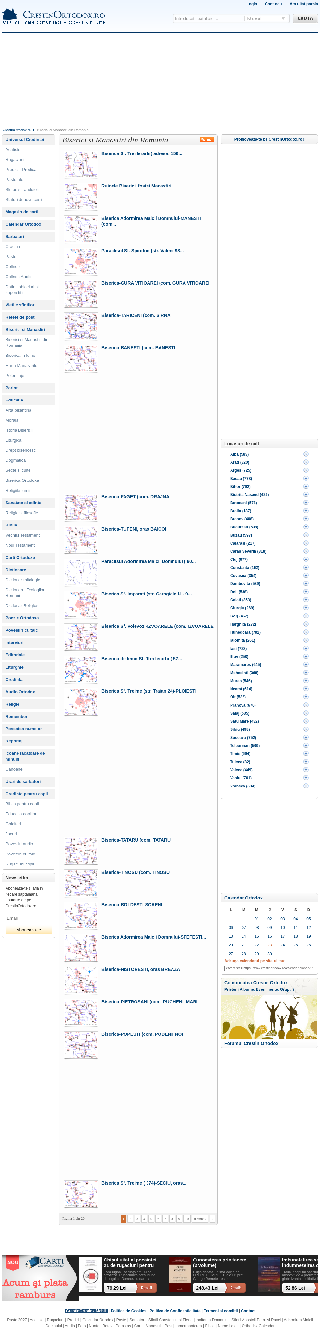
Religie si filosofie (22, 512)
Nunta (94, 1326)
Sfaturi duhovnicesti (24, 199)
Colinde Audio (18, 276)
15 (257, 936)
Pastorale (14, 179)
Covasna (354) (243, 575)
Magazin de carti (22, 211)
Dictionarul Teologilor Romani (25, 592)
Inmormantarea (188, 1326)
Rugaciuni (15, 159)
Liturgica (13, 440)
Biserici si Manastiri (25, 329)
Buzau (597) (241, 535)
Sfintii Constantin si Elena (170, 1320)
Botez (107, 1326)
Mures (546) (241, 681)
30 (269, 954)
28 (244, 954)
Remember (16, 716)
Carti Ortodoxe (20, 557)
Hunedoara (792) (245, 632)
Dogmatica (16, 460)
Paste (11, 256)
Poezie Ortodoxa (22, 618)
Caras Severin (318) (248, 551)
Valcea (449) (241, 770)
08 (257, 927)
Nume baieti (228, 1326)
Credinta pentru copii (27, 793)
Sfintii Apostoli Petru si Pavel (256, 1320)
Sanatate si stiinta (23, 502)
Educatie (14, 400)
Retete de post (20, 317)
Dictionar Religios (22, 605)
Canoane (14, 769)
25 (295, 945)
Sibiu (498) (240, 729)
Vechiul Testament (23, 535)
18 (295, 936)
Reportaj (14, 741)
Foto (82, 1326)
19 (308, 936)
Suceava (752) (243, 737)
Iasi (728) (238, 648)
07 (244, 927)
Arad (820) (239, 462)
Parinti (12, 387)
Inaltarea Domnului (212, 1320)
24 (282, 945)
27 (231, 954)
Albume (247, 989)
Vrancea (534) (242, 786)
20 (231, 945)
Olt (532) (238, 697)
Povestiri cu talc (22, 630)
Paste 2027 (17, 1320)
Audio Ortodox (20, 691)
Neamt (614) (241, 689)
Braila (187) (240, 511)
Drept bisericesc (21, 450)
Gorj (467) (239, 616)
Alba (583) (239, 454)
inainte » (200, 1219)
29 (257, 954)
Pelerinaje (15, 375)
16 (269, 936)
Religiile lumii (18, 490)
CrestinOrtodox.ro (17, 130)
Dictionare (16, 569)
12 (308, 927)
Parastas (123, 1326)
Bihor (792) (240, 486)
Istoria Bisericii (19, 430)
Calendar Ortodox (243, 897)
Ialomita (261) (242, 640)
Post (168, 1326)
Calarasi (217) (242, 543)
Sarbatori (15, 236)
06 (231, 927)
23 (269, 945)
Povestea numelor (24, 728)
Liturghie (15, 667)
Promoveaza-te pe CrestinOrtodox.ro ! (269, 139)
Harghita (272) (243, 624)
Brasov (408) (242, 519)
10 (187, 1219)
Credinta (14, 679)
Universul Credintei (25, 139)
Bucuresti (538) (244, 527)
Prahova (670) (243, 705)
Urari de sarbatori (23, 781)
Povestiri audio (19, 844)
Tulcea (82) (240, 762)
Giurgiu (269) (242, 608)
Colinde (13, 266)
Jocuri (11, 833)
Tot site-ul (254, 18)
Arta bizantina (18, 410)
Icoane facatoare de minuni (25, 756)
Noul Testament (20, 545)
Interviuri (15, 642)
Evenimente (267, 989)
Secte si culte (18, 470)
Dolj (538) (239, 592)
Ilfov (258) (239, 656)
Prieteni (231, 989)
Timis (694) (240, 754)
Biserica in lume (20, 355)
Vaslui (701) (241, 778)
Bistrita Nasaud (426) (249, 494)
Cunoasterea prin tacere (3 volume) (219, 1262)
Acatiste (13, 149)
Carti (138, 1326)
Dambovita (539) (245, 584)
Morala (12, 420)
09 (269, 927)
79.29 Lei (117, 1288)
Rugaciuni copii (20, 864)
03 (282, 919)
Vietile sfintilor (20, 304)
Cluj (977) (239, 559)
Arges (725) (240, 470)
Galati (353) (240, 600)
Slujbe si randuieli (22, 189)
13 (231, 936)
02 (269, 919)
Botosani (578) (243, 503)
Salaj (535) (239, 713)
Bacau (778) (241, 478)
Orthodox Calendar (258, 1326)
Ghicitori (13, 823)
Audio (70, 1326)
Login (251, 4)
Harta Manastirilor (22, 365)
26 (308, 945)
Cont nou (273, 4)
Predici (73, 1320)
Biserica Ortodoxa (22, 480)
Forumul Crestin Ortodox (251, 1043)
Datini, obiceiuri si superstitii (22, 289)
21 (244, 945)
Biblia (11, 525)
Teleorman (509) (245, 745)
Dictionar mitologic (23, 579)
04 (295, 919)
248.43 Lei (207, 1288)
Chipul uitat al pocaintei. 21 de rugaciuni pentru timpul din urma (131, 1263)
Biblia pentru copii (22, 803)
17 (282, 936)
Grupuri (287, 989)
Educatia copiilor (21, 813)
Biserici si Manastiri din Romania (27, 342)
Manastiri (153, 1326)
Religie (12, 704)
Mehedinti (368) (244, 673)
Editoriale (15, 654)
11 (295, 927)
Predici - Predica (21, 169)
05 (308, 919)
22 (257, 945)
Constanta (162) (244, 567)
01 (257, 919)
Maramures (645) (245, 664)
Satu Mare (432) (244, 721)
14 (244, 936)
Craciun (13, 246)
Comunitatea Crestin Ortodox (256, 982)
